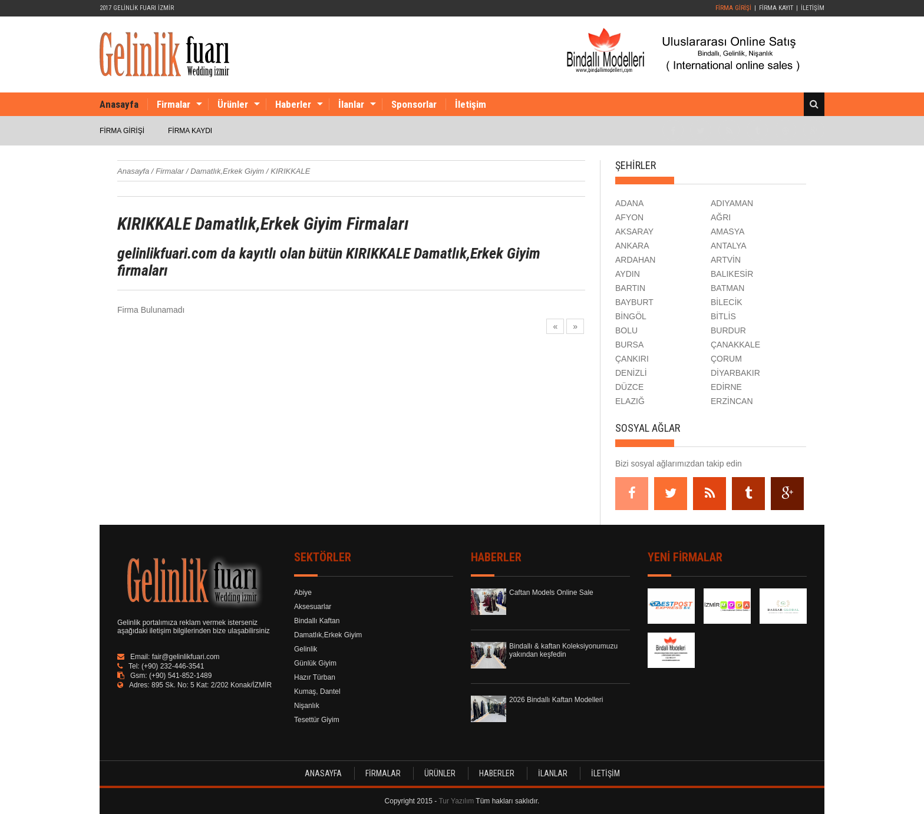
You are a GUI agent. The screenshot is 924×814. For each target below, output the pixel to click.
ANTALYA (729, 245)
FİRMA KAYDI (190, 131)
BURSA (629, 344)
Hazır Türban (314, 677)
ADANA (629, 203)
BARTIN (630, 288)
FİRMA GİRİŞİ (733, 8)
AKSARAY (634, 231)
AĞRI (721, 217)
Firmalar (173, 104)
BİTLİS (723, 316)
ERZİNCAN (732, 401)
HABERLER (496, 773)
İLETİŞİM (812, 8)
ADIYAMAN (732, 203)
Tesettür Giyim (316, 720)
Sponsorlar (414, 104)
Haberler (293, 104)
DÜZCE (629, 387)
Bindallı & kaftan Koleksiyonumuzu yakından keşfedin (563, 650)
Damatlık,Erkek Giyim (328, 635)
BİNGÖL (630, 316)
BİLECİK (726, 302)
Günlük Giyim (315, 663)
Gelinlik (305, 649)
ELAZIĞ (630, 401)
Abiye (303, 592)
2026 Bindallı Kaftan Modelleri (556, 700)
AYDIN (627, 274)
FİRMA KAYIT (776, 8)
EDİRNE (726, 387)
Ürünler (232, 104)
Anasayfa (119, 104)
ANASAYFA (323, 773)
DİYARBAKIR (735, 373)
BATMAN (727, 288)
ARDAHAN (635, 259)
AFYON (629, 217)
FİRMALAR (383, 773)
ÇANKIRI (632, 358)
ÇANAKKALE (735, 344)
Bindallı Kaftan (316, 621)
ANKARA (632, 245)
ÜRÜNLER (440, 773)
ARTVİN (726, 259)
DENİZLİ (631, 373)
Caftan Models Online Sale (551, 592)
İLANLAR (552, 773)
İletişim (470, 104)
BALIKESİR (732, 274)
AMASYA (727, 231)
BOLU (626, 330)
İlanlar (351, 104)
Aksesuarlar (312, 607)
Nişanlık (306, 706)
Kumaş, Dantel (317, 691)
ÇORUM (726, 358)
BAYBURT (634, 302)
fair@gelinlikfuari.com (186, 657)
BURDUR (728, 330)
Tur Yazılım (456, 801)
